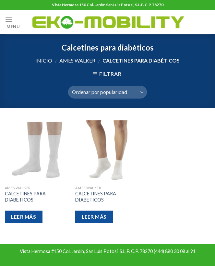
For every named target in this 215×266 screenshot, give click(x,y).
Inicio (43, 60)
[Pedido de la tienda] (107, 92)
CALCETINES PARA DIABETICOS (25, 196)
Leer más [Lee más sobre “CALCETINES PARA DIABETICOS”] (23, 217)
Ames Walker (77, 60)
